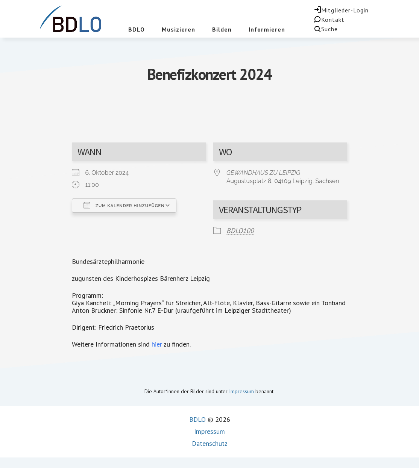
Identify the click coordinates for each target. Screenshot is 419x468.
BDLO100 (240, 230)
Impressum (241, 391)
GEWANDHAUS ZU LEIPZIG (263, 172)
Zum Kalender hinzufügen (123, 205)
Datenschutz (210, 443)
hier (157, 344)
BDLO (197, 419)
